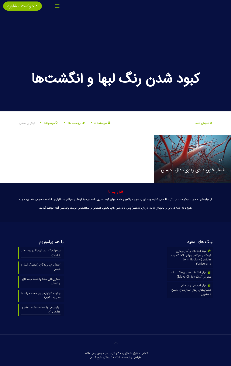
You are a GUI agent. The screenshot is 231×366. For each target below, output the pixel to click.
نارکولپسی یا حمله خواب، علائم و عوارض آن (41, 309)
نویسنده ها (100, 123)
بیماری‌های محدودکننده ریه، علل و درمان (41, 281)
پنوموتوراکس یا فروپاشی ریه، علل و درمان (41, 252)
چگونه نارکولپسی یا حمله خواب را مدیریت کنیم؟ (41, 295)
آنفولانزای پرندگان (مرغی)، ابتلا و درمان (41, 267)
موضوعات (49, 123)
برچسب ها (74, 123)
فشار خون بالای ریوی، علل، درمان (193, 170)
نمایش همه (204, 123)
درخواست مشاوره (22, 6)
